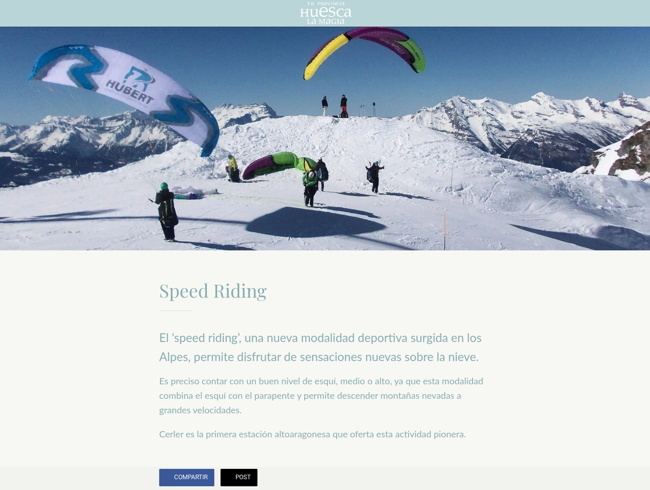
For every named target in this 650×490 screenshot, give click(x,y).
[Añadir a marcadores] (481, 478)
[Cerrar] (17, 13)
